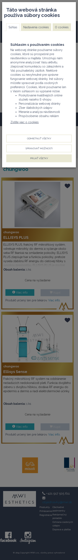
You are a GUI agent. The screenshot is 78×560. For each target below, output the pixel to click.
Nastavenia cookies (36, 27)
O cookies (62, 27)
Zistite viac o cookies (24, 122)
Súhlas (13, 27)
